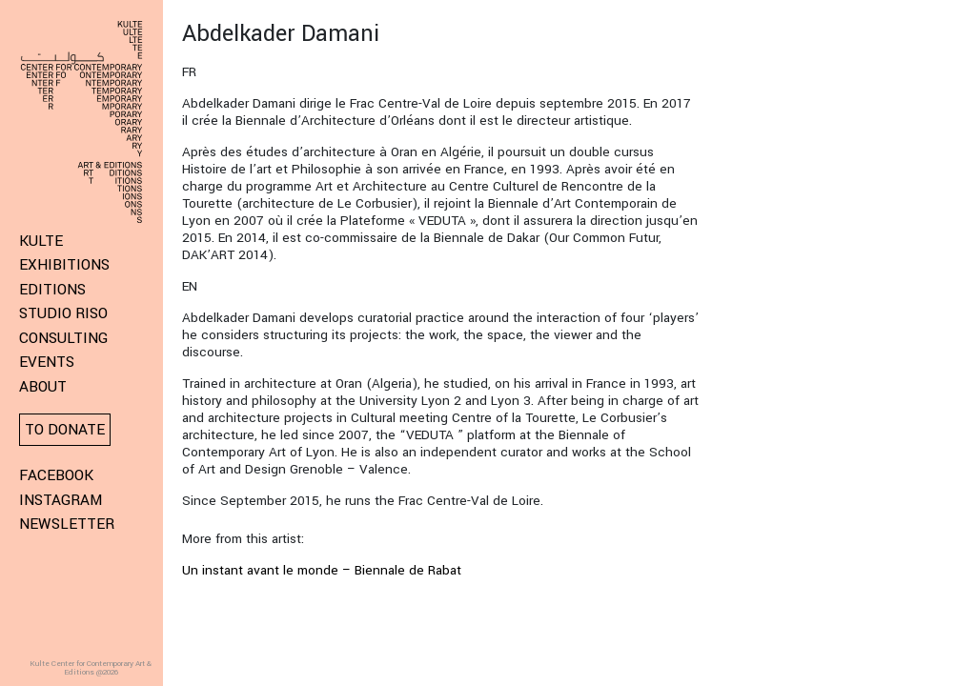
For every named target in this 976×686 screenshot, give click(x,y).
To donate (65, 429)
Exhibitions (64, 264)
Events (46, 362)
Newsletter (66, 524)
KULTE (41, 241)
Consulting (63, 338)
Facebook (56, 475)
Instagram (60, 500)
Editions (52, 289)
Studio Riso (63, 313)
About (43, 386)
